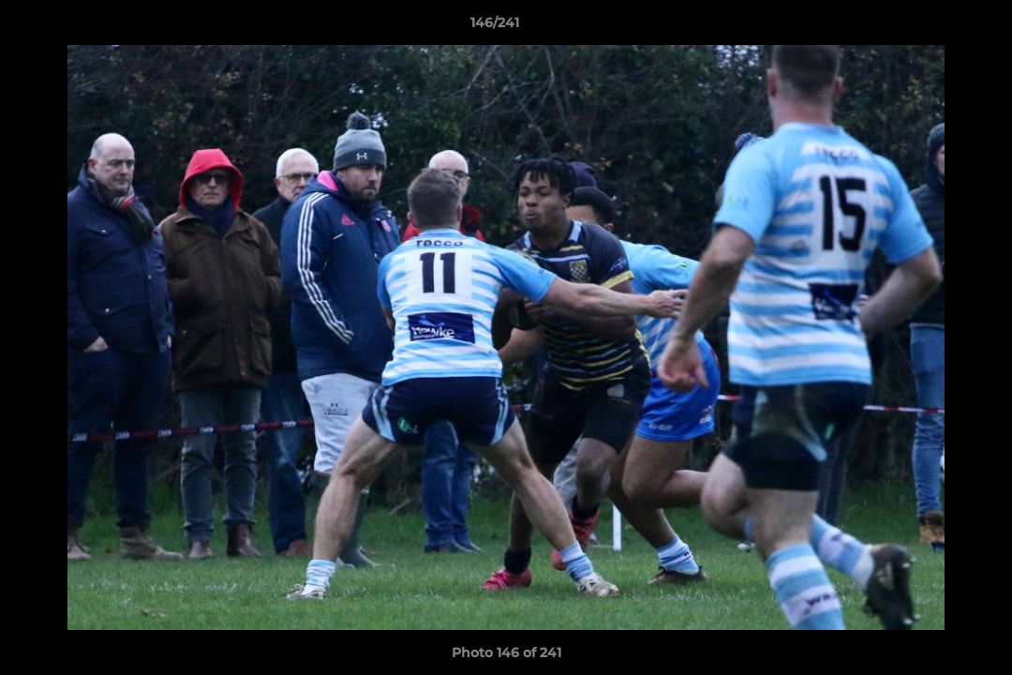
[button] (933, 27)
